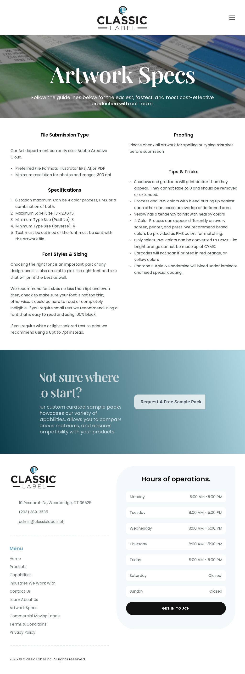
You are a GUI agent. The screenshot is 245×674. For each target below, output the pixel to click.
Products (18, 566)
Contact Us (20, 591)
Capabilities (21, 575)
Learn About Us (24, 599)
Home (15, 558)
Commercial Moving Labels (35, 616)
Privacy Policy (22, 632)
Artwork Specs (23, 608)
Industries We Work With (33, 583)
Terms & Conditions (28, 624)
